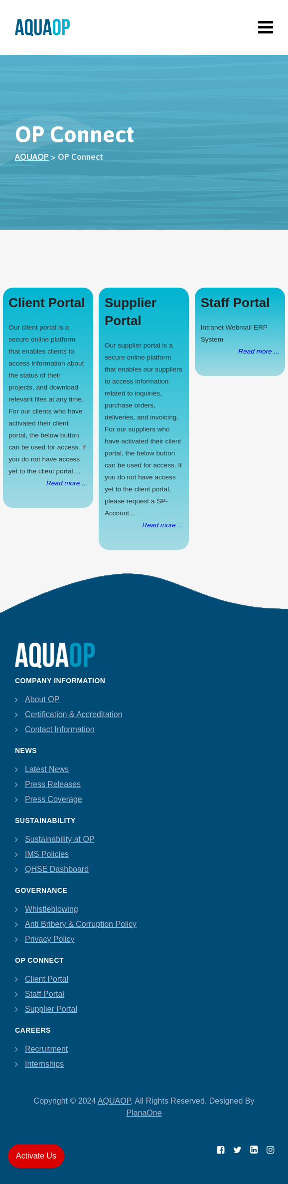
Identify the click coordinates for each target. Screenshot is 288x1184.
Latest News (47, 769)
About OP (42, 699)
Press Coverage (53, 799)
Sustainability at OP (60, 839)
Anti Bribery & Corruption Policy (81, 924)
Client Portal (46, 979)
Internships (44, 1064)
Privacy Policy (50, 939)
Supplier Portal (51, 1009)
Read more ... (66, 483)
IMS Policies (47, 854)
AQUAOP (114, 1101)
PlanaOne (143, 1113)
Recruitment (46, 1049)
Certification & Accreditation (74, 714)
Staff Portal (44, 994)
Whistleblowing (51, 909)
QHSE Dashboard (57, 869)
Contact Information (60, 729)
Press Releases (53, 784)
